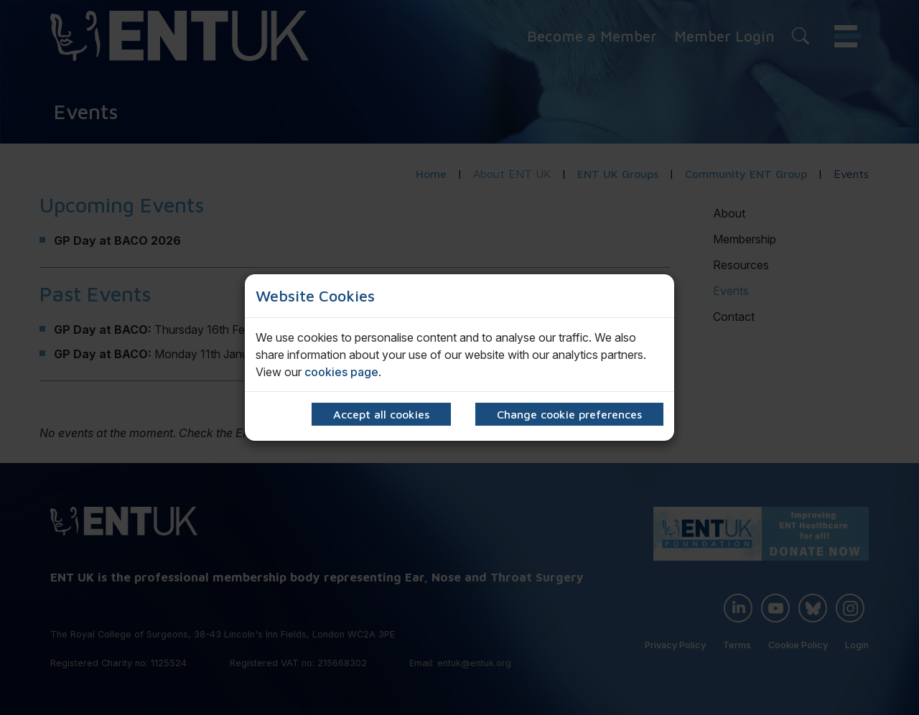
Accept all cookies (381, 414)
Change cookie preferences (569, 414)
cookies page (341, 372)
